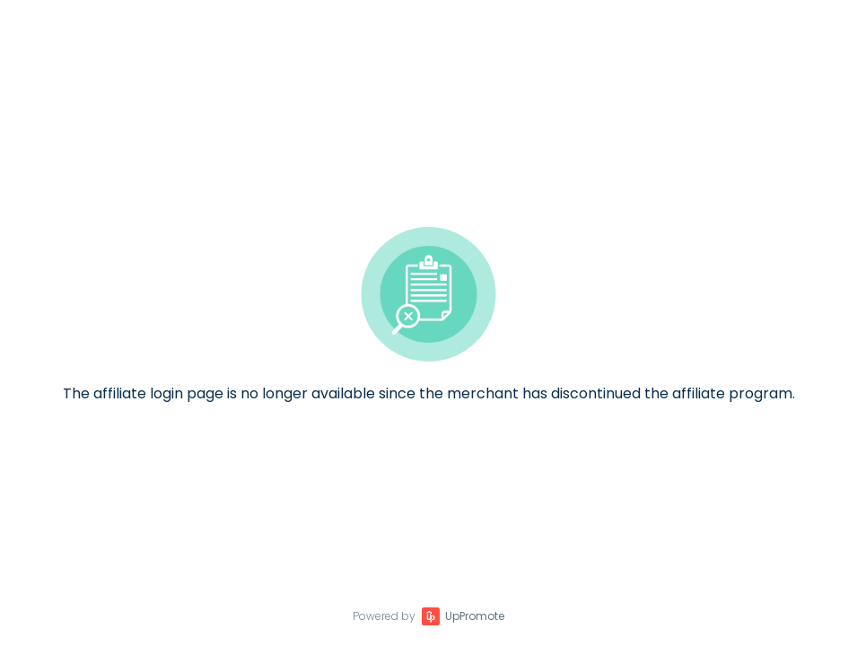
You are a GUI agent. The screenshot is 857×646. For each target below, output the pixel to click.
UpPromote (474, 616)
